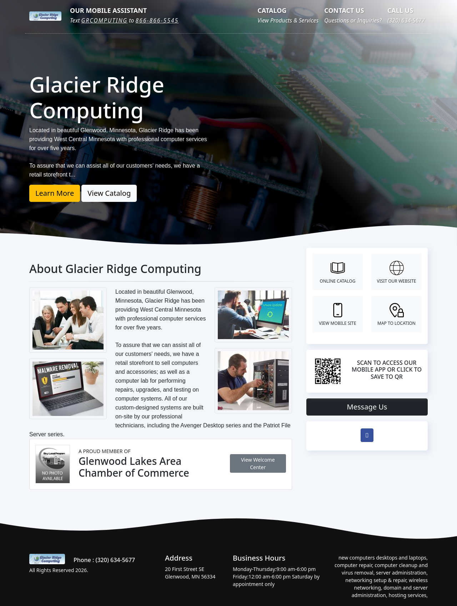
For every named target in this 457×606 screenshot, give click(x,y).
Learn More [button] (54, 193)
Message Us (367, 407)
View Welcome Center (258, 463)
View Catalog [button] (109, 193)
